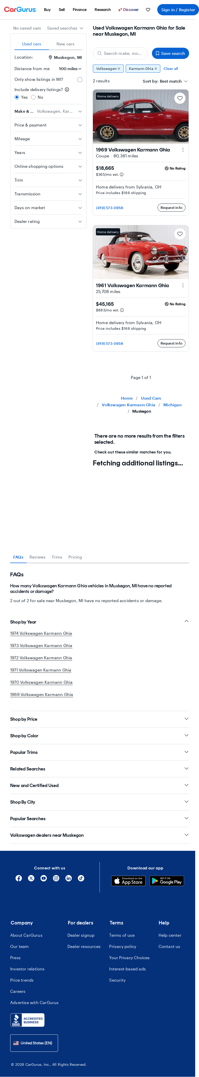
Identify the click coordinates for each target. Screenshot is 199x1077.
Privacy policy (122, 946)
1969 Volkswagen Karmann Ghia (41, 694)
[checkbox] (80, 79)
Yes (24, 97)
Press (15, 957)
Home (127, 398)
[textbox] (171, 81)
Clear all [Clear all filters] (171, 68)
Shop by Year (99, 622)
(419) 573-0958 (109, 208)
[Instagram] (56, 880)
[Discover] (129, 10)
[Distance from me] (68, 69)
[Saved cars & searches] (148, 10)
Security (117, 980)
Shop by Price (99, 719)
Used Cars (151, 398)
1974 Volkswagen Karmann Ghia (41, 633)
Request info (171, 207)
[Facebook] (19, 880)
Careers (17, 991)
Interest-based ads (127, 968)
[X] (31, 880)
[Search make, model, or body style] (120, 53)
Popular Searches (99, 818)
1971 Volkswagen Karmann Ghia (41, 669)
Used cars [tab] (31, 43)
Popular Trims (99, 752)
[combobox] (65, 28)
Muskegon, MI (65, 57)
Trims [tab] (57, 556)
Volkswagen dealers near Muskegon (99, 835)
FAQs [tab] (18, 556)
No (40, 97)
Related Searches (99, 769)
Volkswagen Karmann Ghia (128, 404)
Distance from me (32, 68)
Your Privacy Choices (129, 957)
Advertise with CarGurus (34, 1002)
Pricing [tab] (75, 556)
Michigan (172, 404)
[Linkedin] (68, 880)
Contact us (169, 946)
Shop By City (99, 802)
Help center (170, 935)
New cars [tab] (65, 43)
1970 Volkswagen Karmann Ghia (41, 682)
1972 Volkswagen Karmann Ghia (41, 657)
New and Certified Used (99, 785)
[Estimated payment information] (121, 174)
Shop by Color (99, 736)
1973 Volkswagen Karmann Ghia (41, 645)
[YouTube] (43, 880)
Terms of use (121, 935)
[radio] (17, 97)
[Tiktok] (81, 880)
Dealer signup (81, 935)
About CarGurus (26, 935)
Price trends (22, 980)
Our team (19, 946)
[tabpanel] (99, 583)
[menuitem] (47, 10)
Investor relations (27, 968)
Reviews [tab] (38, 556)
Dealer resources (84, 946)
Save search (170, 53)
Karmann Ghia (143, 68)
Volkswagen (108, 68)
